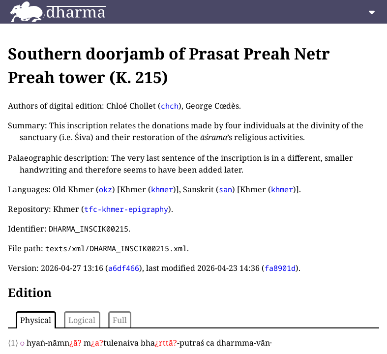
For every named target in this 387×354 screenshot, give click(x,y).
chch (170, 106)
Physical (35, 320)
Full (120, 320)
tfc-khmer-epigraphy (126, 209)
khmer (162, 189)
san (225, 189)
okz (105, 189)
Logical (81, 320)
